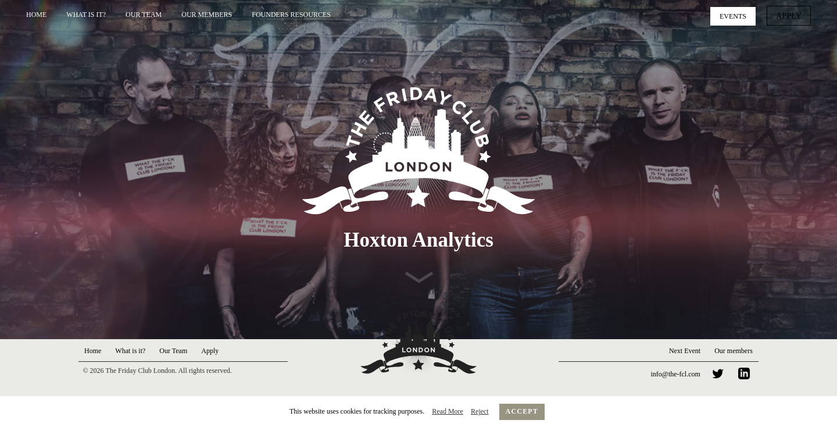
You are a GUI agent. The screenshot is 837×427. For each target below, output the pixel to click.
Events (737, 15)
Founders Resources (291, 14)
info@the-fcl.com (675, 374)
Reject (480, 411)
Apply (791, 15)
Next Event (684, 351)
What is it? (86, 14)
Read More (447, 411)
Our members (733, 351)
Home (36, 14)
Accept (522, 411)
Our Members (206, 14)
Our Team (144, 14)
